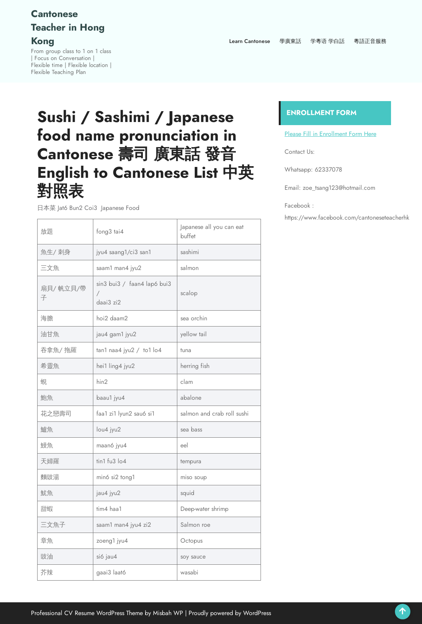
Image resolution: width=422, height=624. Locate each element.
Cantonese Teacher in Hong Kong (68, 27)
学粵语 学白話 (327, 41)
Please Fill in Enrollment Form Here (330, 133)
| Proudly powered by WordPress (228, 613)
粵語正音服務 (370, 41)
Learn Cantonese (249, 41)
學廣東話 (290, 41)
